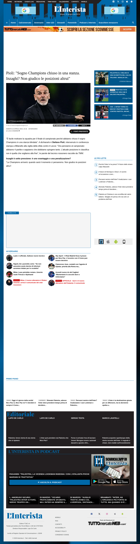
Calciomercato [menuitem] (25, 23)
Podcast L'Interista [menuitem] (88, 23)
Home (9, 1)
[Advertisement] (113, 345)
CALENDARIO (64, 1)
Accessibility (60, 528)
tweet (84, 125)
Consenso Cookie (62, 534)
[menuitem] (7, 23)
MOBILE (84, 1)
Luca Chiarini (13, 131)
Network (18, 1)
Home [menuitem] (13, 23)
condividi (71, 125)
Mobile (57, 517)
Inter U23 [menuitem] (50, 23)
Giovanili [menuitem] (61, 23)
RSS (56, 521)
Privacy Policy (61, 531)
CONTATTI (75, 1)
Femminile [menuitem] (72, 23)
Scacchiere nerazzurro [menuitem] (108, 23)
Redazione (40, 1)
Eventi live (29, 1)
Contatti (58, 524)
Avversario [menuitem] (38, 23)
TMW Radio (52, 1)
